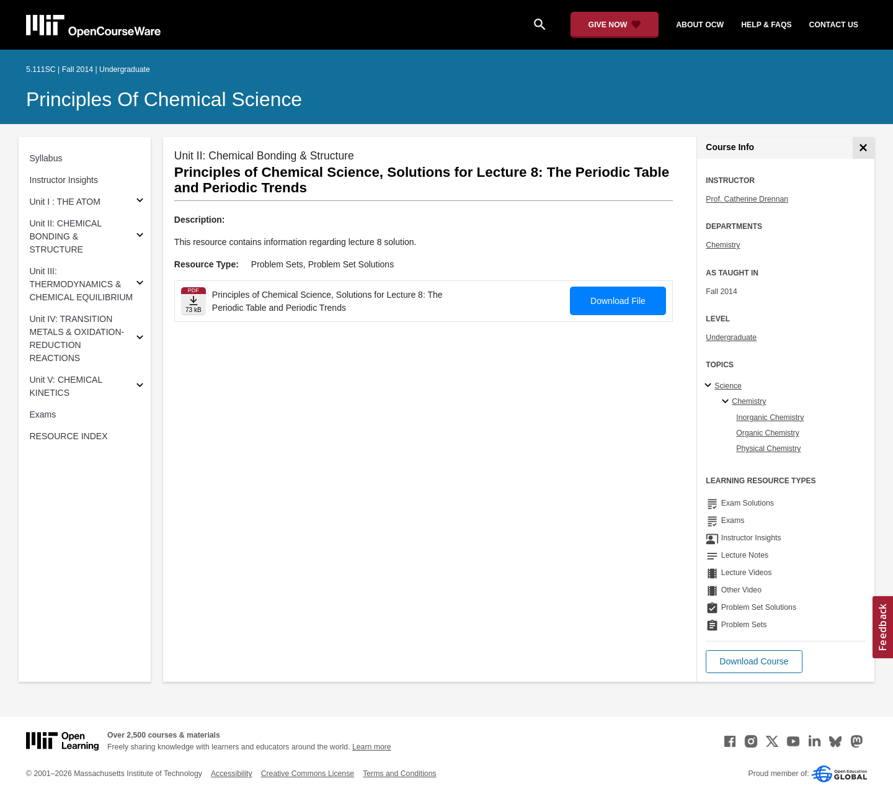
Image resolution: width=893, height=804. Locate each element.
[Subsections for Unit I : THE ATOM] (139, 202)
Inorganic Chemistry (770, 417)
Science (728, 386)
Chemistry (723, 245)
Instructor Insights (64, 180)
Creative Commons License (307, 773)
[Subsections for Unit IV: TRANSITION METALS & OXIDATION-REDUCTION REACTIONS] (139, 339)
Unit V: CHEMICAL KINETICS (66, 386)
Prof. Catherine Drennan (747, 199)
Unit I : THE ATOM (65, 202)
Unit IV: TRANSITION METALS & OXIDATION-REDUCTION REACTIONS (77, 338)
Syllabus (46, 158)
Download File (618, 301)
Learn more (371, 747)
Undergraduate (731, 337)
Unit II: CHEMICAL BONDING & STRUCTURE (66, 236)
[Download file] (193, 301)
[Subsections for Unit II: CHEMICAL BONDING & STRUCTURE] (139, 236)
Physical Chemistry (768, 448)
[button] (754, 661)
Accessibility (231, 773)
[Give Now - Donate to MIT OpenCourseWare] (615, 25)
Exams (43, 414)
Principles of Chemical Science (164, 99)
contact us (833, 24)
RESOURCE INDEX (69, 436)
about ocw (700, 24)
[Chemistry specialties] (727, 402)
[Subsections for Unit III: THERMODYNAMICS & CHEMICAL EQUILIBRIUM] (139, 284)
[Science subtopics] (709, 386)
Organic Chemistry (767, 433)
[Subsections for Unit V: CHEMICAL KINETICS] (139, 386)
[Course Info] (863, 148)
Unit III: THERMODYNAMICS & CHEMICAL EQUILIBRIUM (81, 284)
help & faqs (766, 24)
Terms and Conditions (399, 773)
